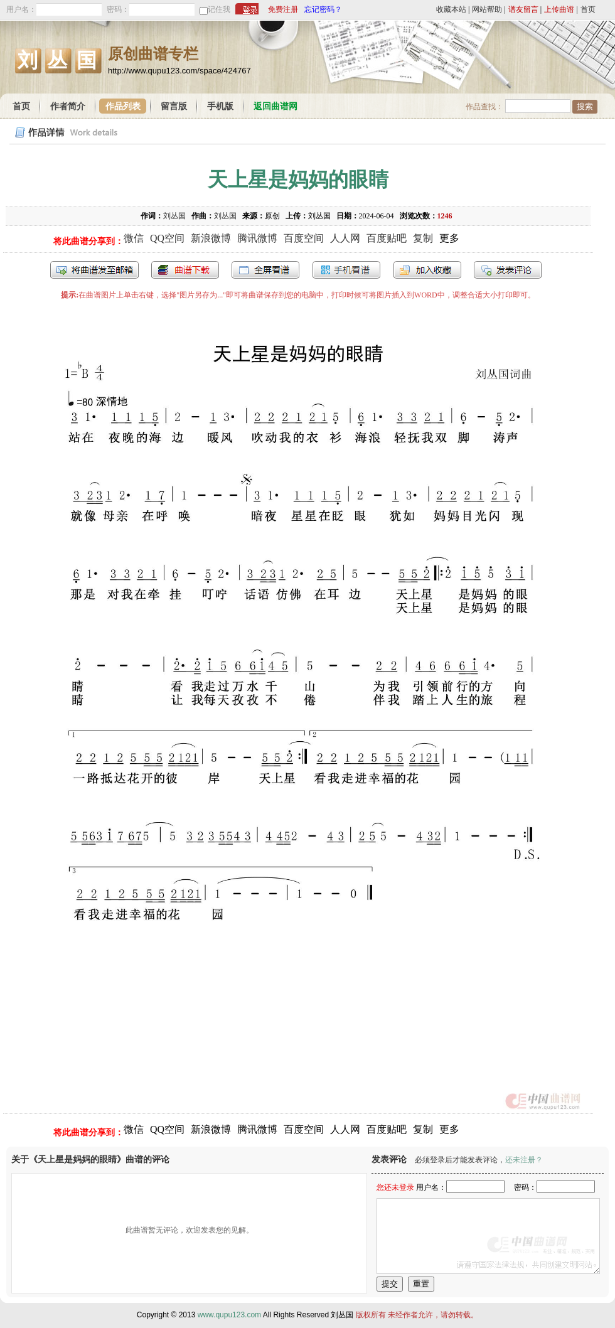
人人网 (345, 238)
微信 (134, 238)
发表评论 (508, 270)
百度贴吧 (386, 238)
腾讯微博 (257, 238)
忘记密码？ (323, 9)
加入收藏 (427, 270)
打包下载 (185, 270)
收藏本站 (451, 9)
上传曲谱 (559, 9)
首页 (588, 9)
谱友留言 (523, 9)
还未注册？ (524, 1159)
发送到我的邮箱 (94, 270)
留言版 (174, 106)
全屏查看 (265, 270)
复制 (423, 238)
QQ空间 (167, 238)
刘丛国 (174, 216)
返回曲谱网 (275, 106)
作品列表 (123, 106)
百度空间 (304, 238)
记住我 (219, 9)
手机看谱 (346, 270)
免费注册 (283, 9)
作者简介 (67, 106)
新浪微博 (211, 238)
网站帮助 (487, 9)
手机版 (220, 106)
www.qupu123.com (229, 1314)
